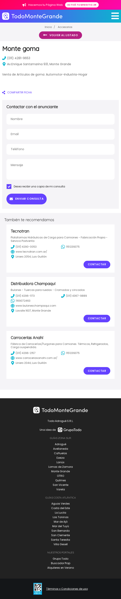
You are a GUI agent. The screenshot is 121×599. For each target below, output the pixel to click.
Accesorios (65, 27)
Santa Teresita (60, 540)
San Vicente (60, 485)
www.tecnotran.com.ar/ (29, 252)
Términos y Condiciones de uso (67, 589)
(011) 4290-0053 (24, 247)
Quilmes (60, 480)
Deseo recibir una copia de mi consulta (35, 186)
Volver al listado (60, 35)
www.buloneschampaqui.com (33, 306)
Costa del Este (60, 508)
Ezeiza (60, 458)
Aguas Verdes (60, 503)
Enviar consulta (26, 199)
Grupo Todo (60, 558)
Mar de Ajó (60, 521)
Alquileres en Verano (60, 568)
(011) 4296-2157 (23, 353)
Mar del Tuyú (60, 526)
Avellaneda (60, 449)
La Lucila (60, 512)
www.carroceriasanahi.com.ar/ (34, 358)
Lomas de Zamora (60, 467)
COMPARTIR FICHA (17, 92)
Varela (60, 489)
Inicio (48, 27)
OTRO (60, 476)
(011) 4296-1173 (23, 296)
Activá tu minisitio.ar (82, 4)
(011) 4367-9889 (74, 296)
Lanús (60, 462)
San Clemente (60, 535)
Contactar (97, 264)
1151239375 (70, 247)
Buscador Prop (60, 563)
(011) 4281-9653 (16, 58)
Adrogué (60, 444)
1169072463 (20, 301)
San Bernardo (60, 531)
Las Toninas (61, 517)
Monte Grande (60, 471)
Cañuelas (60, 453)
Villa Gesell (61, 544)
